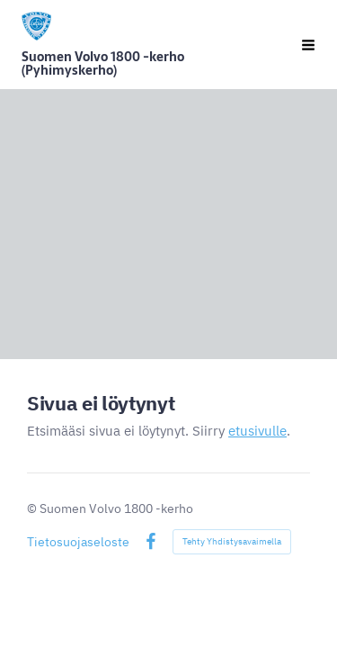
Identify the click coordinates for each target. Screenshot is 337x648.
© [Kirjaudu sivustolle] (33, 508)
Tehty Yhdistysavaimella (231, 541)
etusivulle (257, 430)
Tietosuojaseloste (78, 542)
